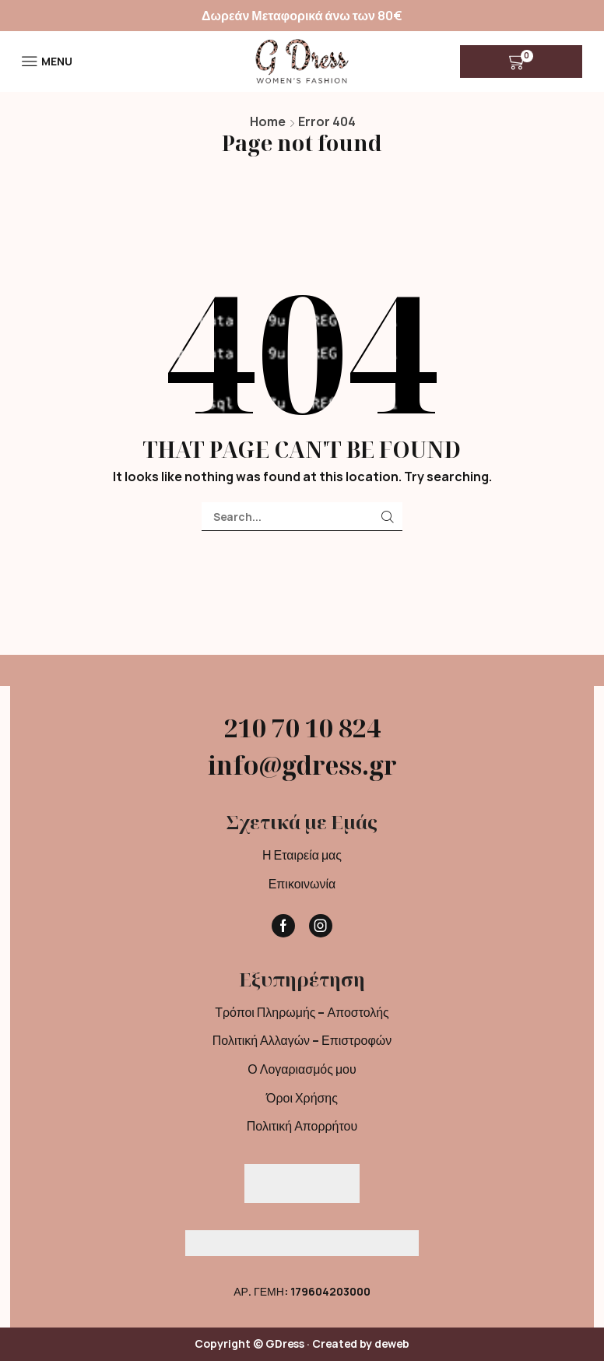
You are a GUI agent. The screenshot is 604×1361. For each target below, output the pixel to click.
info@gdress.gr (302, 765)
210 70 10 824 (302, 727)
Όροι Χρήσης (302, 1097)
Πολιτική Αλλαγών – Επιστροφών (302, 1040)
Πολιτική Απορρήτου (302, 1125)
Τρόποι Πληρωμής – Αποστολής (302, 1012)
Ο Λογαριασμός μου (302, 1069)
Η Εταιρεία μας (302, 854)
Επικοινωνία (302, 883)
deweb (391, 1343)
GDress (284, 1343)
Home (268, 121)
